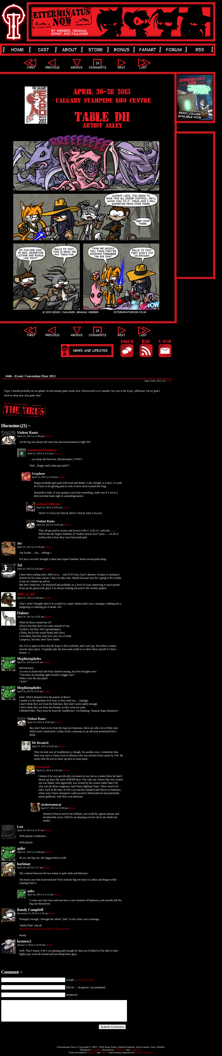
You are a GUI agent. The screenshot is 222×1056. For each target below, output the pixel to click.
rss (201, 49)
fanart (148, 49)
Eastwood (42, 767)
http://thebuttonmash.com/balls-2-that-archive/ (44, 928)
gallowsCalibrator (48, 504)
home (18, 49)
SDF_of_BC (26, 594)
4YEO (104, 1052)
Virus (169, 380)
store (96, 49)
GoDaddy (96, 1049)
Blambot (92, 1052)
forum (175, 49)
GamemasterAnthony (41, 450)
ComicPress (136, 1049)
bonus (122, 49)
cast (44, 49)
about (70, 49)
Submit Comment (112, 1027)
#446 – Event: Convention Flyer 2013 (30, 376)
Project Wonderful (144, 1052)
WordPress (120, 1049)
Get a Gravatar (86, 980)
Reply (49, 436)
